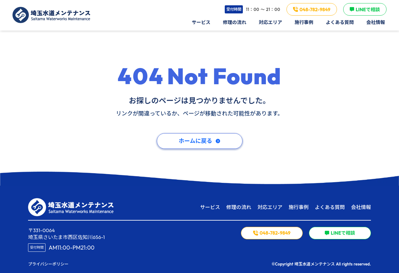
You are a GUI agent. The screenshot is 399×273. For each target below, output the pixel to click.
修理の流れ (238, 207)
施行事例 (299, 207)
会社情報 (361, 207)
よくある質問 (330, 207)
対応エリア (269, 207)
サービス (210, 207)
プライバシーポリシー (48, 263)
